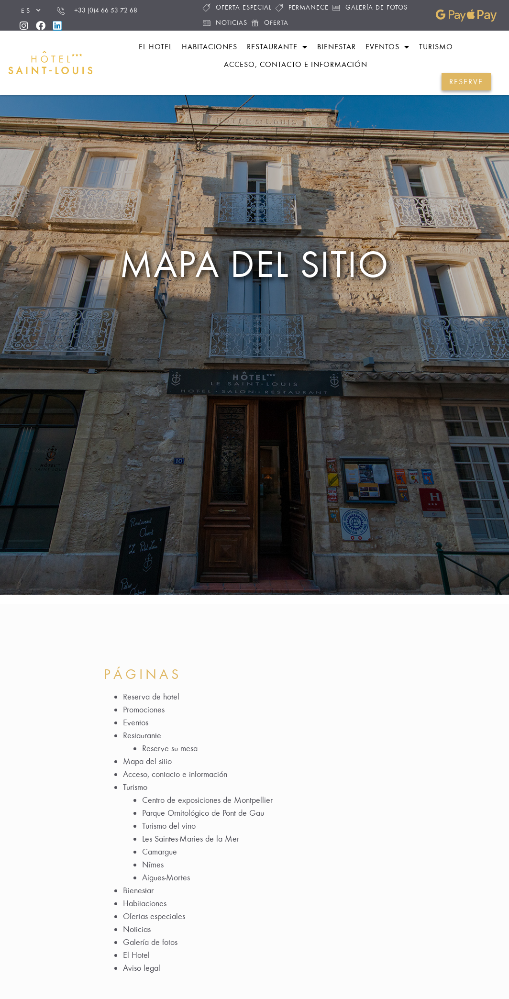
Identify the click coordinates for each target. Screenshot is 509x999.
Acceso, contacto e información (295, 64)
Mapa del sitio (254, 264)
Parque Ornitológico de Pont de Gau (203, 813)
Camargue (159, 851)
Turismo (436, 46)
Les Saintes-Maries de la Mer (190, 838)
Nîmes (153, 864)
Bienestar (336, 46)
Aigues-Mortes (166, 877)
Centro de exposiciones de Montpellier (207, 800)
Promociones (144, 709)
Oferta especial (237, 7)
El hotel (155, 46)
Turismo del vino (169, 826)
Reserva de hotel (151, 696)
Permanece (302, 7)
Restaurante (277, 47)
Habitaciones (209, 46)
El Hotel (136, 955)
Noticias (225, 23)
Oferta (269, 23)
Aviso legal (141, 968)
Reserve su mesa (170, 748)
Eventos (387, 47)
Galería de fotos (370, 7)
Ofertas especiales (154, 916)
